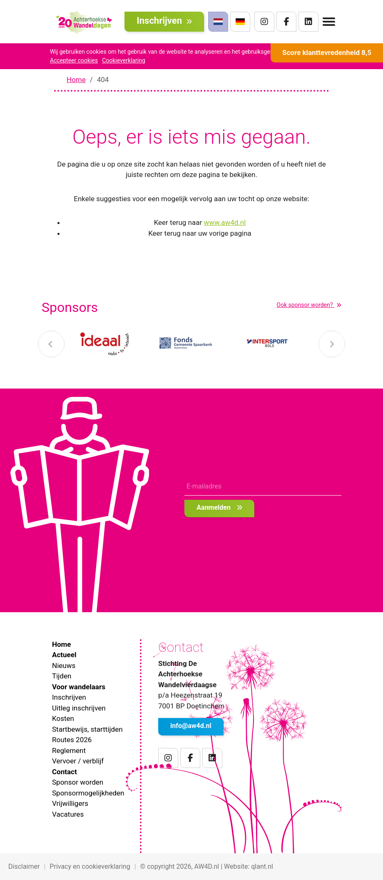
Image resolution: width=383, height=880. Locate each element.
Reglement (69, 750)
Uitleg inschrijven (79, 708)
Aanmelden (219, 507)
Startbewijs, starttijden (87, 729)
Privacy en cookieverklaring (90, 866)
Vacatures (68, 814)
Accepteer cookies (74, 60)
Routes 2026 (72, 739)
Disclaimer (24, 866)
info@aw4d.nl (190, 726)
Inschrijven (164, 20)
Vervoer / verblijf (78, 761)
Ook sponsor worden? (308, 305)
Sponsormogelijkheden (88, 793)
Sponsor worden (77, 782)
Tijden (61, 676)
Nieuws (63, 665)
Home (76, 79)
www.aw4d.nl (225, 222)
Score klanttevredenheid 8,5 (326, 52)
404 (103, 79)
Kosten (63, 718)
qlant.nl (262, 866)
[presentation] (51, 344)
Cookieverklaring (123, 60)
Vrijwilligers (70, 803)
